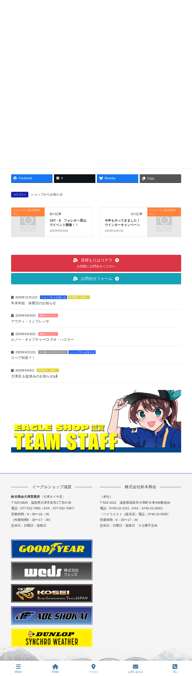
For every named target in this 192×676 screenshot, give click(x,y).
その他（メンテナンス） (53, 352)
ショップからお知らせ (47, 194)
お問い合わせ (135, 668)
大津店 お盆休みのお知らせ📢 (36, 376)
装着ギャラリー (48, 315)
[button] (96, 263)
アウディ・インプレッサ (30, 321)
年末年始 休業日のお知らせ (33, 303)
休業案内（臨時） (79, 297)
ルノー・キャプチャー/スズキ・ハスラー (42, 339)
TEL (175, 668)
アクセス (94, 668)
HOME (55, 668)
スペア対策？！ (23, 358)
